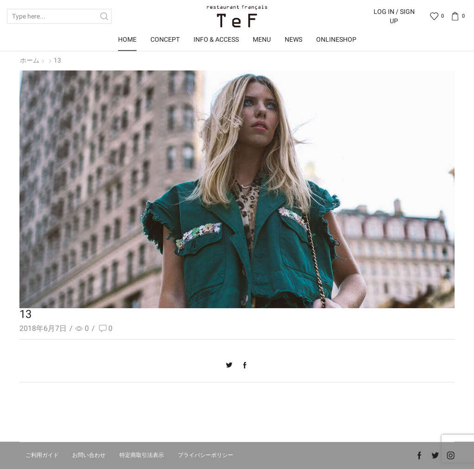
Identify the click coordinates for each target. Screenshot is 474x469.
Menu (262, 39)
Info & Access (216, 39)
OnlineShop (336, 39)
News (293, 39)
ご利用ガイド (42, 455)
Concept (165, 39)
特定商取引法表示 (141, 455)
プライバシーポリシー (205, 455)
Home (127, 39)
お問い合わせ (89, 455)
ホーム (29, 60)
